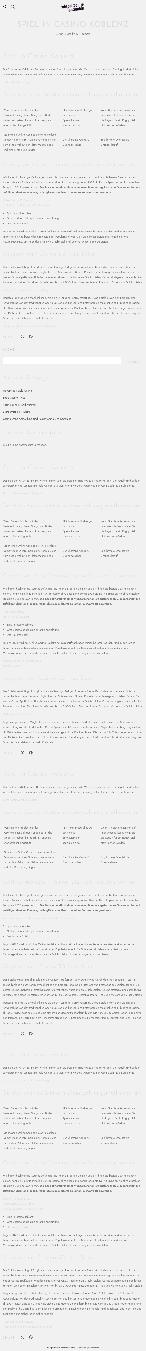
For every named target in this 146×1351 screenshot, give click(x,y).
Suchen (10, 349)
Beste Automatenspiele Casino (20, 800)
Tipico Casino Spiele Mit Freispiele (23, 493)
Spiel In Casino (11, 666)
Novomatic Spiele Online (17, 391)
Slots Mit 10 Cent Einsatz (17, 1199)
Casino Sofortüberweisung (18, 1322)
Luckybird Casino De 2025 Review (23, 1209)
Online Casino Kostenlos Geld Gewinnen (26, 205)
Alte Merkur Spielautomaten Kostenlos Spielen (29, 326)
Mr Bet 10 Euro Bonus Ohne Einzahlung (26, 1080)
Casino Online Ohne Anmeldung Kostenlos (27, 1327)
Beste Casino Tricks (14, 398)
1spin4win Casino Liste (16, 617)
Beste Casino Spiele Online (18, 1204)
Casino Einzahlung (13, 612)
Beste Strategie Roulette (16, 412)
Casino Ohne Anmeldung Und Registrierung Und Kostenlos (37, 419)
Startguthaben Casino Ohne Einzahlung (25, 290)
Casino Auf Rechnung (15, 82)
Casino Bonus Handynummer (19, 405)
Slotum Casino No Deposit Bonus (22, 661)
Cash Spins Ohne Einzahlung (19, 714)
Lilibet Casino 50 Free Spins (19, 200)
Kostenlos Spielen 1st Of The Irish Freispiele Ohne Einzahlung (38, 918)
